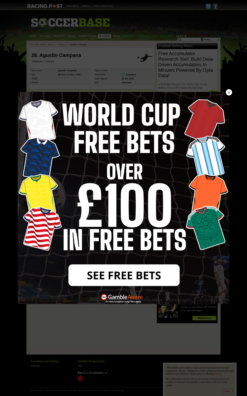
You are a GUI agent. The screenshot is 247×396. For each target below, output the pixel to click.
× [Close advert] (229, 92)
